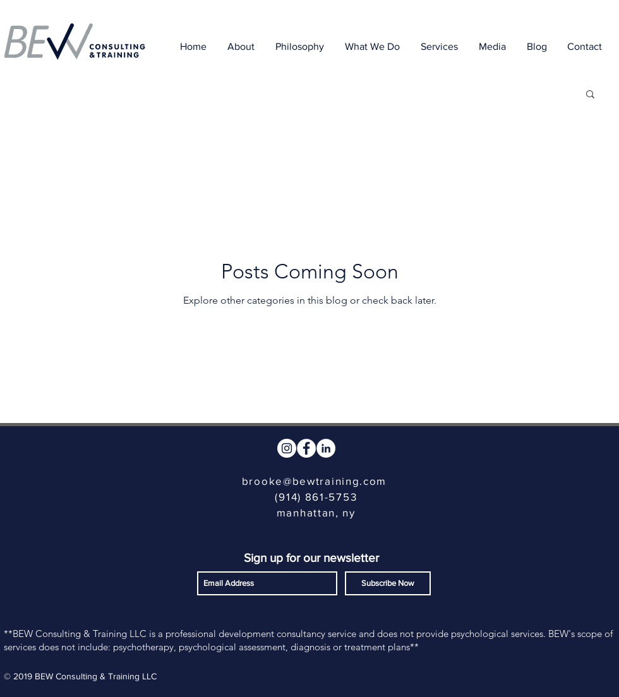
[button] (590, 95)
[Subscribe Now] (388, 583)
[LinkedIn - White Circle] (325, 448)
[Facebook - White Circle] (306, 448)
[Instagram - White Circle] (286, 448)
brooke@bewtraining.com (314, 481)
